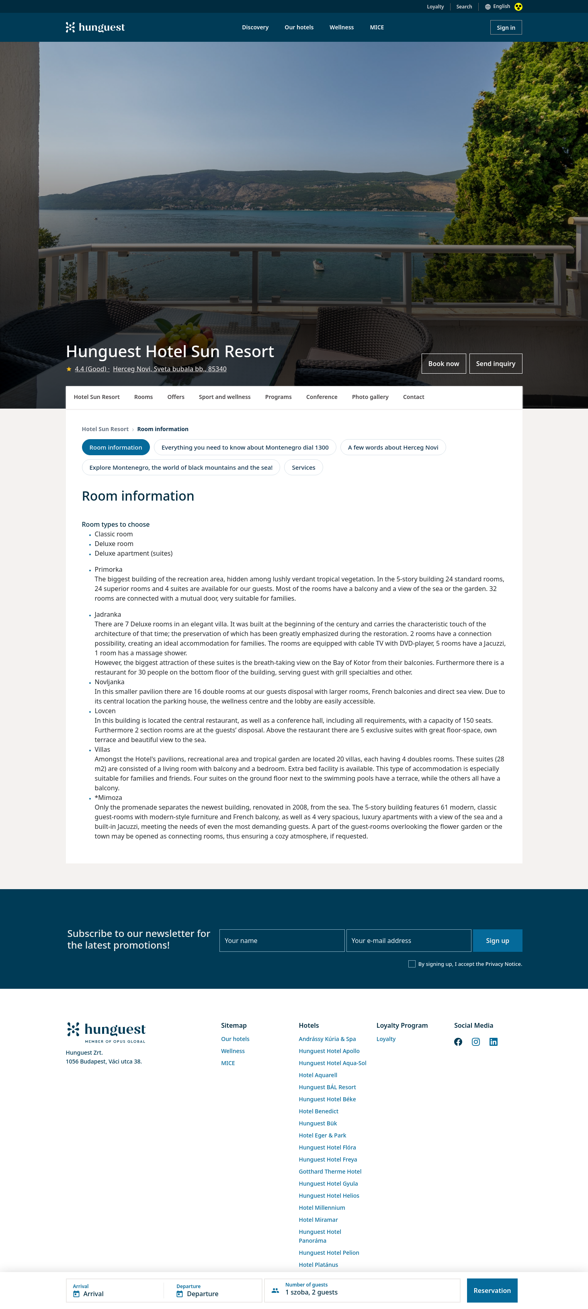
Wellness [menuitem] (342, 27)
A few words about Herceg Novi (393, 447)
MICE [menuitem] (377, 27)
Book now (443, 363)
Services (303, 467)
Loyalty (435, 6)
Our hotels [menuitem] (299, 27)
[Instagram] (476, 1041)
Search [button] (464, 6)
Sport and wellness (225, 397)
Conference (322, 397)
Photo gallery (370, 397)
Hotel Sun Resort (97, 397)
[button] (164, 1290)
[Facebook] (458, 1041)
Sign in (506, 27)
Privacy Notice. (504, 963)
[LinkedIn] (494, 1041)
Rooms (143, 397)
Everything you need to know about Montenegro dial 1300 (245, 447)
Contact (413, 397)
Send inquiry (496, 363)
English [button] (501, 6)
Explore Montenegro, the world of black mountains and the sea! (181, 467)
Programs (278, 397)
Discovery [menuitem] (255, 27)
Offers (176, 397)
